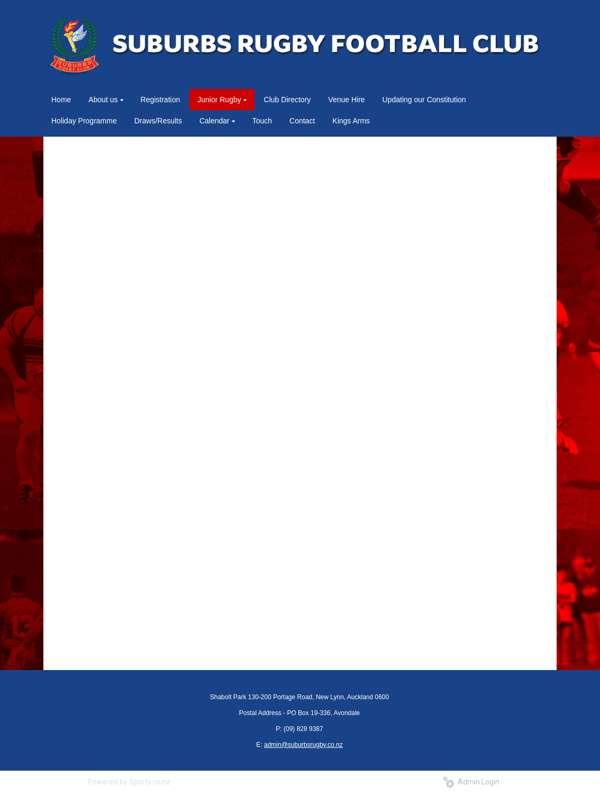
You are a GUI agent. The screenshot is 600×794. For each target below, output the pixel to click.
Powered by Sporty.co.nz (129, 782)
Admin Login (471, 782)
